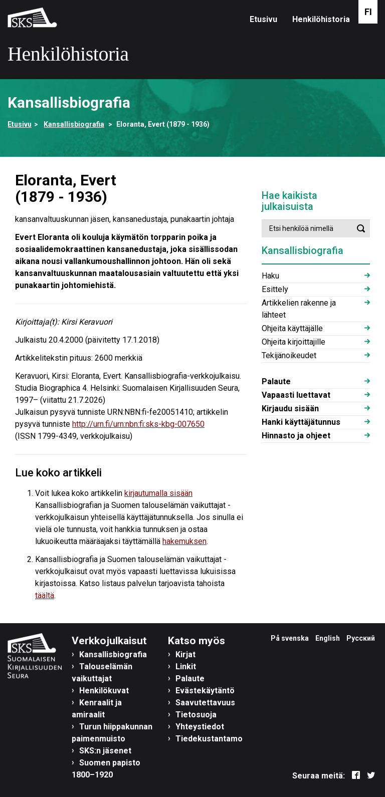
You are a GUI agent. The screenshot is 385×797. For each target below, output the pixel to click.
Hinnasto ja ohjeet (296, 435)
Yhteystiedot (199, 726)
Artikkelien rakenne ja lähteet (299, 309)
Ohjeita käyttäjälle (292, 328)
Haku (270, 276)
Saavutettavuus (205, 702)
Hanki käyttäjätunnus (301, 422)
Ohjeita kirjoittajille (293, 342)
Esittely (275, 289)
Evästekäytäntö (205, 690)
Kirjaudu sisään (290, 408)
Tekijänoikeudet (289, 355)
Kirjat (185, 654)
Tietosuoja (196, 714)
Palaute (276, 381)
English (327, 638)
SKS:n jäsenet (105, 750)
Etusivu (263, 19)
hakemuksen (184, 541)
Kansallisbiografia (74, 124)
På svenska (290, 638)
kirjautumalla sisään (158, 493)
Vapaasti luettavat (296, 395)
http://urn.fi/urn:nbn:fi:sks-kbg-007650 (138, 424)
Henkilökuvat (104, 690)
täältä (44, 595)
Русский (360, 638)
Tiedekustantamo (209, 738)
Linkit (185, 666)
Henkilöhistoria (321, 19)
